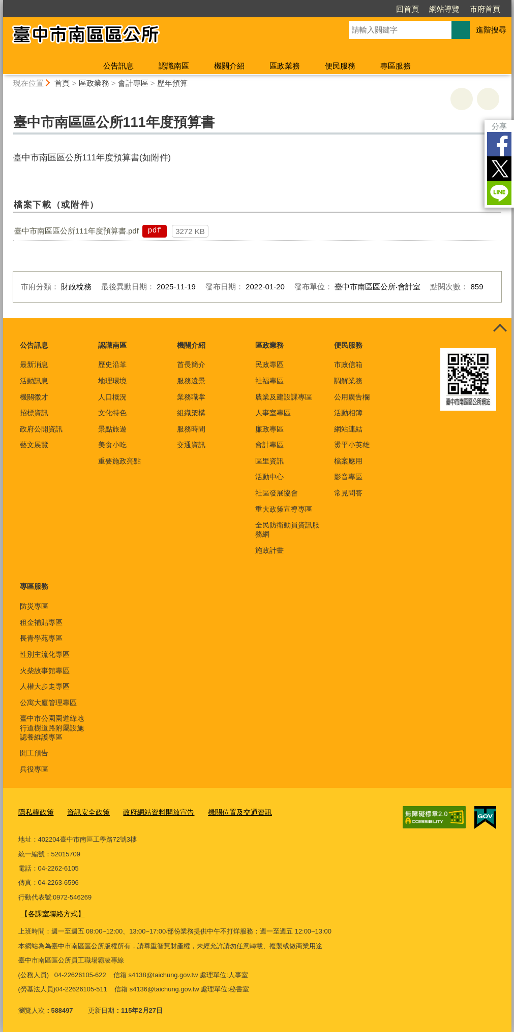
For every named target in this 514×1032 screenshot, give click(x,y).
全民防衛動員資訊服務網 (287, 529)
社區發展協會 (276, 493)
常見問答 (348, 493)
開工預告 (34, 753)
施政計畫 (269, 550)
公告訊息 (118, 65)
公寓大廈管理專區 (48, 702)
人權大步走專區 (45, 686)
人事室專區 (273, 413)
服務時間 (191, 429)
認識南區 (174, 65)
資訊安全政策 (84, 811)
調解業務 (348, 381)
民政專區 (269, 364)
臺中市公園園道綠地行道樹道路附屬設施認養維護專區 (52, 727)
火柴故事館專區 (45, 671)
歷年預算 (172, 83)
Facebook (499, 144)
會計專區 (133, 83)
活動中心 (269, 477)
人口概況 (112, 397)
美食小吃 (112, 445)
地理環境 (112, 381)
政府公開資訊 (41, 429)
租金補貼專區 (41, 622)
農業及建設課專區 (283, 397)
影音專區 (348, 477)
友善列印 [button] (461, 99)
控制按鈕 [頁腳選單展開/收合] (500, 329)
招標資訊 (34, 413)
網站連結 (348, 429)
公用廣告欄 (352, 397)
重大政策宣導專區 (283, 509)
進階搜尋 (491, 29)
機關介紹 (229, 65)
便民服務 (340, 65)
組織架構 (191, 413)
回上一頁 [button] (488, 99)
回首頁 (407, 9)
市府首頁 (485, 9)
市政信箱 (348, 364)
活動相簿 (348, 413)
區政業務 (284, 65)
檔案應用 (348, 461)
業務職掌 (191, 397)
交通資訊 (191, 445)
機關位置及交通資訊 (227, 811)
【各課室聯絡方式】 (50, 911)
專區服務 (395, 65)
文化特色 (112, 413)
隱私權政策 (34, 811)
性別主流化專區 (45, 654)
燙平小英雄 (352, 445)
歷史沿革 (112, 364)
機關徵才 (34, 397)
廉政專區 (269, 429)
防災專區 (34, 606)
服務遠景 (191, 381)
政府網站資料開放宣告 (150, 811)
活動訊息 (34, 381)
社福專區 (269, 381)
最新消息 (34, 364)
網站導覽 (444, 9)
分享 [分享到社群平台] (499, 126)
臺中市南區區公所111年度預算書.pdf (76, 230)
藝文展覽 (34, 445)
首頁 (62, 83)
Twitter (499, 168)
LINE (499, 193)
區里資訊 (269, 461)
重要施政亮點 (119, 461)
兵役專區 (34, 769)
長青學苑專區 (41, 638)
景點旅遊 (112, 429)
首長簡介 (191, 364)
